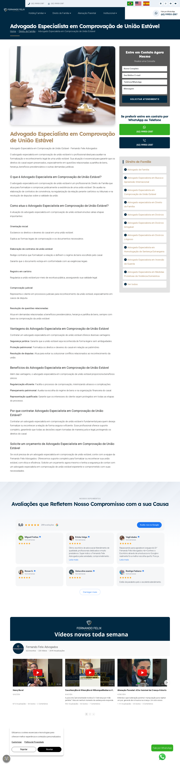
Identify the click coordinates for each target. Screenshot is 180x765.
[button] (13, 682)
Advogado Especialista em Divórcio (145, 214)
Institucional (109, 13)
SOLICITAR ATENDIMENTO (144, 99)
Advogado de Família (138, 169)
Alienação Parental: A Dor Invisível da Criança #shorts (141, 690)
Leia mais (73, 559)
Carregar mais (90, 592)
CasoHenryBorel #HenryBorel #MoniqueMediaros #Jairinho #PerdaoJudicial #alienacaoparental (90, 690)
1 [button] (86, 714)
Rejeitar (23, 749)
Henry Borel (18, 690)
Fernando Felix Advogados (42, 647)
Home (13, 31)
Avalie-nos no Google (149, 525)
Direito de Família (61, 13)
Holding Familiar (36, 13)
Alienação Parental (87, 13)
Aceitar (49, 749)
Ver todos (132, 284)
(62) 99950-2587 (37, 3)
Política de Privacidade (34, 742)
